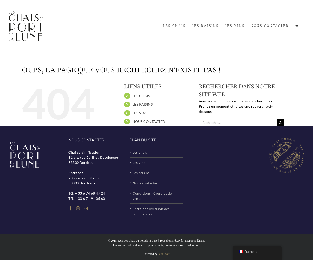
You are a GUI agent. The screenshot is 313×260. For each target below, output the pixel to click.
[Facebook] (70, 208)
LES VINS (140, 113)
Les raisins (141, 173)
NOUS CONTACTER (149, 121)
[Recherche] (280, 122)
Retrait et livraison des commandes (151, 211)
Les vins (139, 162)
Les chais (140, 152)
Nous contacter (145, 183)
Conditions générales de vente (152, 196)
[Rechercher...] (238, 122)
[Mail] (86, 208)
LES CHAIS (141, 96)
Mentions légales (195, 240)
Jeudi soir (163, 254)
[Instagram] (78, 208)
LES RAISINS (143, 104)
